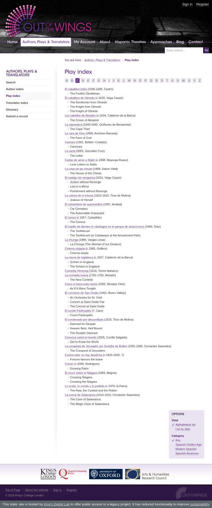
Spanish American (187, 453)
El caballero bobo (76, 89)
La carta (70, 151)
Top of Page (12, 489)
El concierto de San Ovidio (82, 292)
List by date (182, 429)
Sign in (187, 4)
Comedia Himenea (77, 270)
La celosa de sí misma (79, 195)
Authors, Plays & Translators (102, 60)
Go (206, 50)
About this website (36, 489)
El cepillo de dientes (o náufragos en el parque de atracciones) (105, 226)
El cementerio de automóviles (84, 204)
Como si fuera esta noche (81, 284)
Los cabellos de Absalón (80, 115)
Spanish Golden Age (188, 444)
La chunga (72, 239)
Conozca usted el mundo (81, 337)
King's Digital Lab (57, 504)
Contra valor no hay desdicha (84, 355)
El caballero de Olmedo (80, 97)
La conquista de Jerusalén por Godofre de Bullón (96, 346)
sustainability (199, 504)
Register (202, 4)
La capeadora (74, 124)
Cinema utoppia (75, 248)
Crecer (69, 363)
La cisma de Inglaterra (79, 257)
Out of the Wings (48, 22)
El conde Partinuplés (78, 310)
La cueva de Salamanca (80, 394)
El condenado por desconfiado (84, 319)
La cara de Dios (75, 133)
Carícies (70, 142)
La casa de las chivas (79, 168)
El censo (70, 217)
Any (177, 440)
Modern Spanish (185, 449)
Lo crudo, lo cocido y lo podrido (85, 386)
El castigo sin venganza (80, 177)
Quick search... (175, 50)
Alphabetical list (185, 424)
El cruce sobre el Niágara (81, 372)
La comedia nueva (77, 275)
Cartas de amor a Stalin (80, 160)
